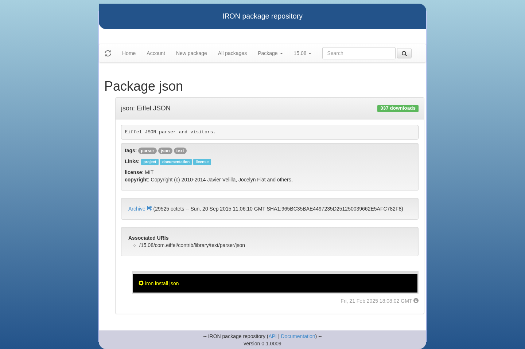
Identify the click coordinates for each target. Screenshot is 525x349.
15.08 (303, 53)
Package (270, 53)
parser (147, 150)
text (180, 150)
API (272, 336)
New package (191, 53)
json (165, 150)
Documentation (298, 336)
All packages (232, 53)
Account (156, 53)
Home (129, 53)
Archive (140, 209)
